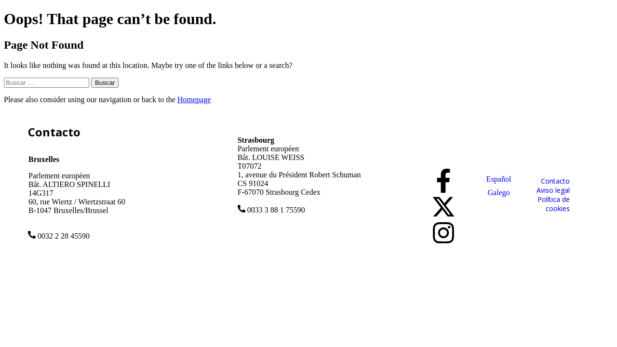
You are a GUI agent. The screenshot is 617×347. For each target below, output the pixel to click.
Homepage (194, 99)
